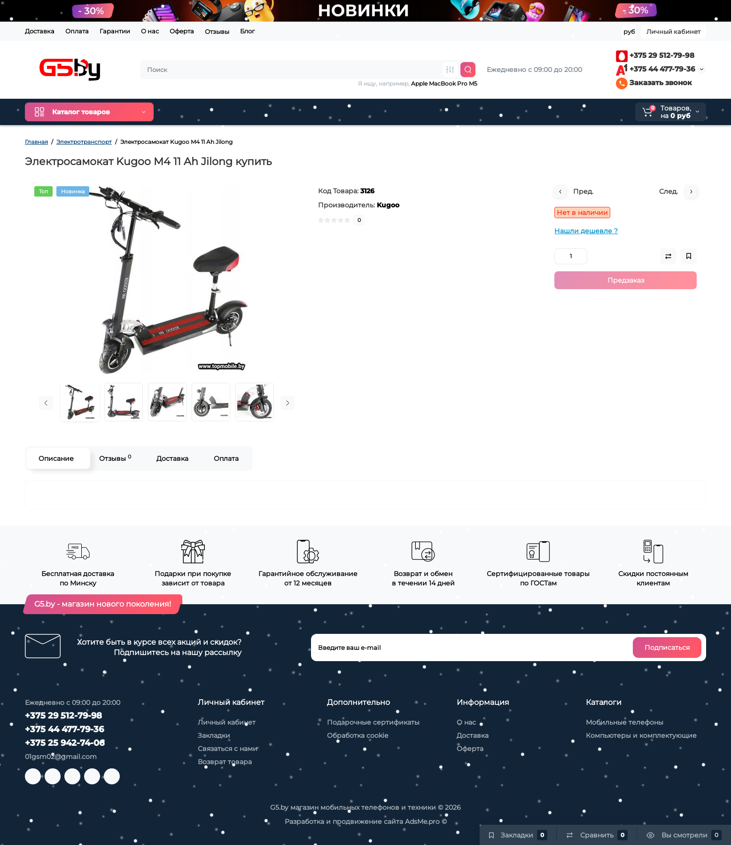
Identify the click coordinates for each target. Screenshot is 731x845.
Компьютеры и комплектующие (641, 735)
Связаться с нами (227, 748)
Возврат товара (225, 762)
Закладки (214, 735)
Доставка (39, 31)
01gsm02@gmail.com (61, 756)
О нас (150, 31)
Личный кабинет (227, 722)
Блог (247, 31)
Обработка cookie (357, 735)
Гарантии (115, 31)
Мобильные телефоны (624, 722)
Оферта (182, 31)
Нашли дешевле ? (586, 231)
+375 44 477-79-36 (655, 68)
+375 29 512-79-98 (655, 55)
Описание (56, 458)
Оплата (77, 31)
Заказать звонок (654, 82)
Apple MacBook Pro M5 (444, 83)
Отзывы (217, 31)
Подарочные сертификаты (373, 722)
